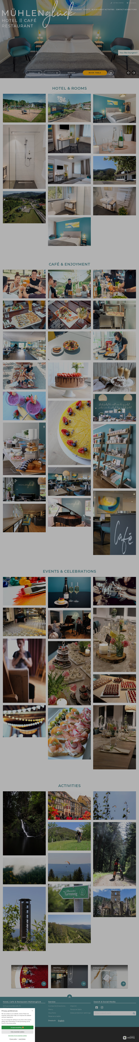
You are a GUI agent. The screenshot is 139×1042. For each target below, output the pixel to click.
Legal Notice (22, 1039)
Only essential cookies (17, 1032)
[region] (17, 1018)
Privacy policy (13, 1039)
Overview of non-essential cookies (17, 1035)
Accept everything (17, 1027)
